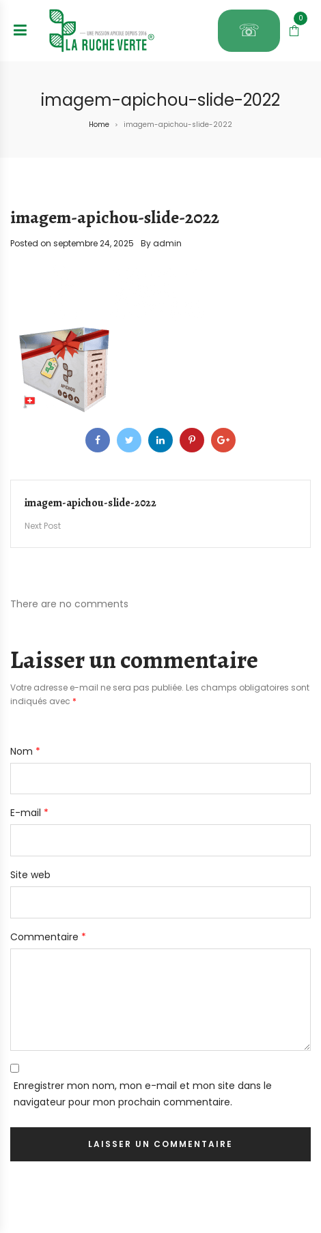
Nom (25, 751)
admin (167, 243)
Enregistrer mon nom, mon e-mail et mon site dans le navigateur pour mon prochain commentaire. (143, 1094)
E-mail (29, 812)
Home (99, 124)
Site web (30, 875)
